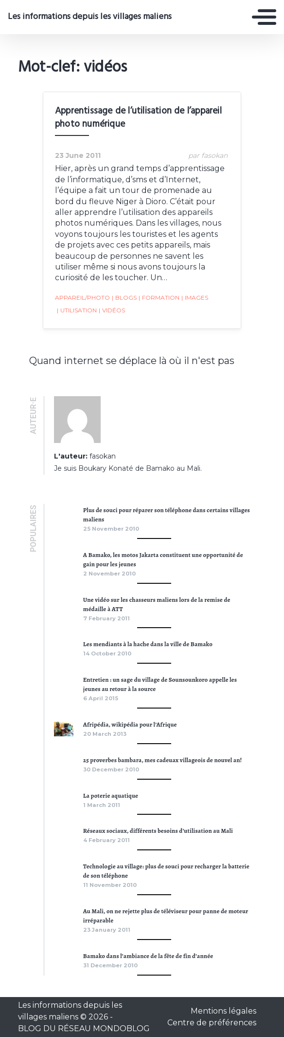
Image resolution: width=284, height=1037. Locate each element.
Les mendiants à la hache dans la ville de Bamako (148, 644)
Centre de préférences (211, 1022)
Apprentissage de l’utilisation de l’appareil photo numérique (138, 118)
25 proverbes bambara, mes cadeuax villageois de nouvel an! (162, 760)
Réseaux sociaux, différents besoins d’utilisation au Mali (158, 830)
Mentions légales (223, 1011)
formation (159, 297)
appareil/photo (82, 297)
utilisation (77, 310)
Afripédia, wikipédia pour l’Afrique (130, 724)
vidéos (112, 310)
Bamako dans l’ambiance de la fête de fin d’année (148, 956)
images (194, 297)
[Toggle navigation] (264, 17)
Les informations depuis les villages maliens (90, 17)
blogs (124, 297)
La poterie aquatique (110, 795)
